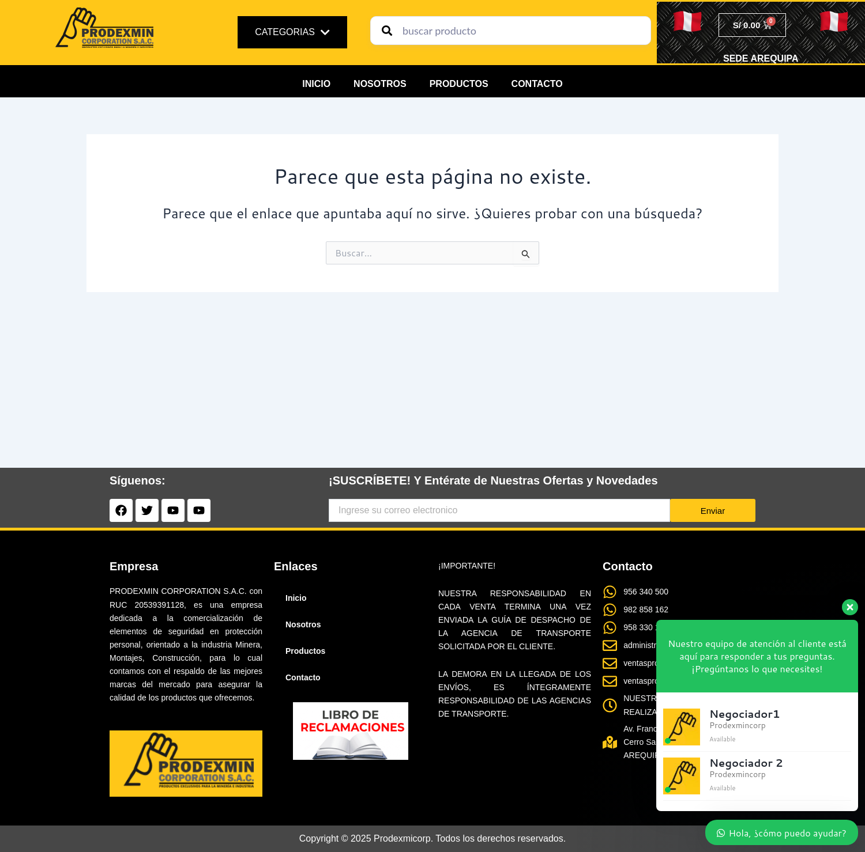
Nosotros (380, 84)
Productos (459, 84)
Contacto (537, 84)
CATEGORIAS (292, 32)
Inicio (316, 84)
